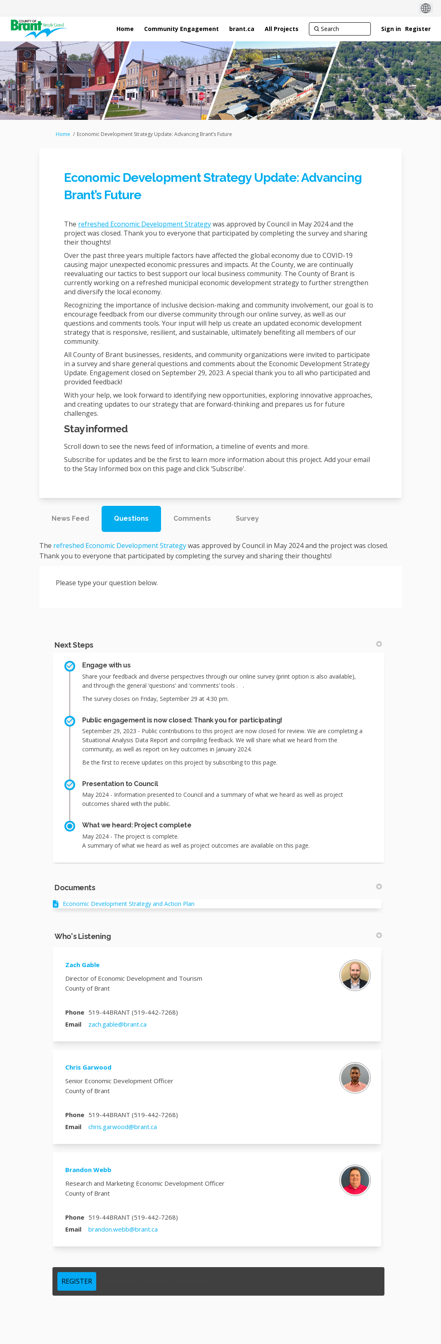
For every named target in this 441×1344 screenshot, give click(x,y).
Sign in (391, 29)
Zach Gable (82, 964)
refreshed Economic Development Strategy (144, 224)
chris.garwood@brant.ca (122, 1126)
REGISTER (77, 1281)
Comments (192, 518)
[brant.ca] (241, 29)
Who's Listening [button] (218, 936)
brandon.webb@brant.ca (123, 1229)
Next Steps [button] (218, 645)
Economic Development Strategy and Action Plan (128, 904)
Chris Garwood (88, 1067)
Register (418, 29)
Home (63, 134)
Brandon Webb (88, 1169)
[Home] (125, 29)
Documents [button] (218, 887)
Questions (131, 518)
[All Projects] (282, 29)
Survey (247, 518)
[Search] (340, 29)
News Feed (70, 518)
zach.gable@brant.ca (117, 1024)
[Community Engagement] (181, 29)
